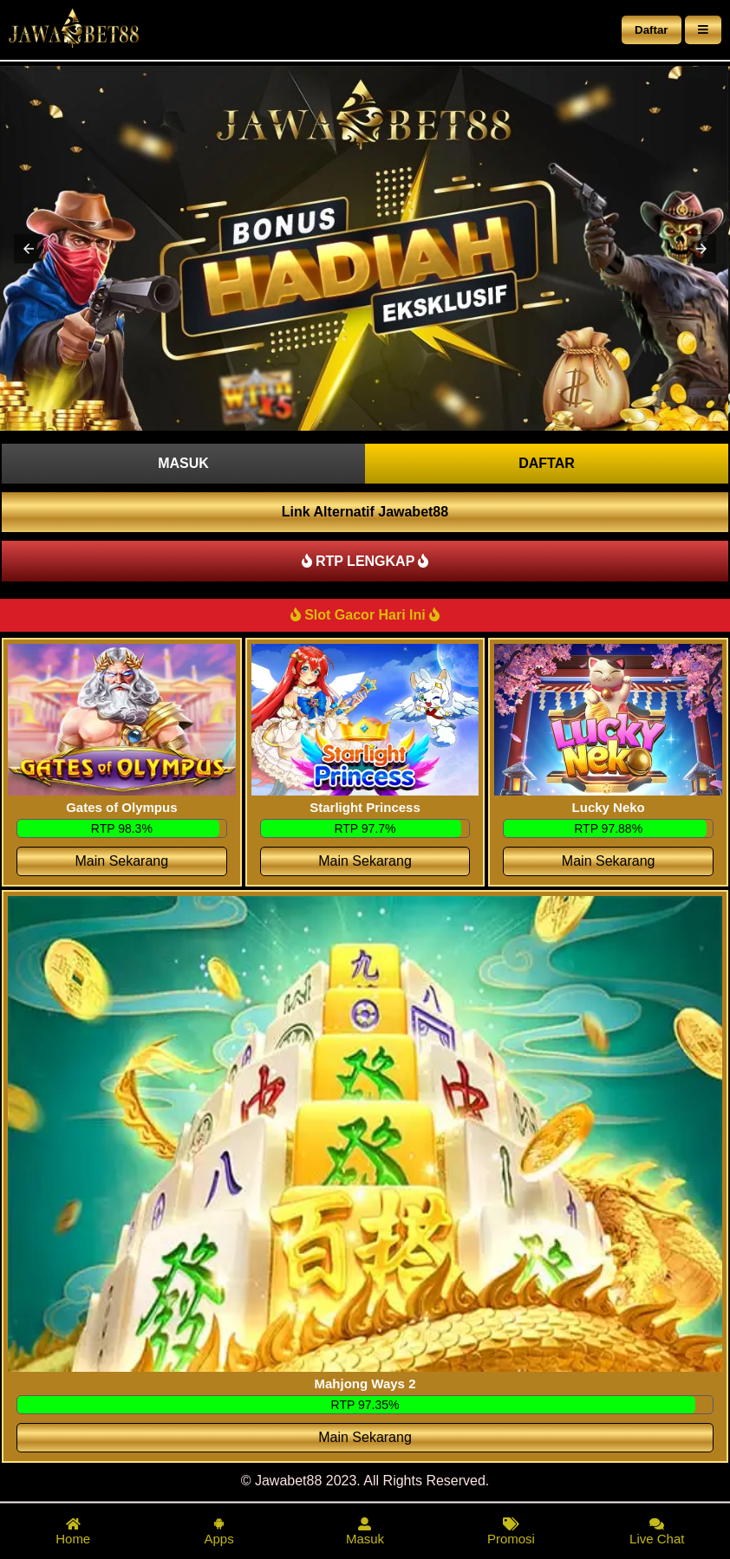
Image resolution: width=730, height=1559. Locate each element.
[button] (28, 248)
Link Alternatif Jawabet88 (365, 511)
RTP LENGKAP (365, 561)
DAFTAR (546, 463)
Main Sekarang (122, 861)
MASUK (183, 463)
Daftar (651, 29)
